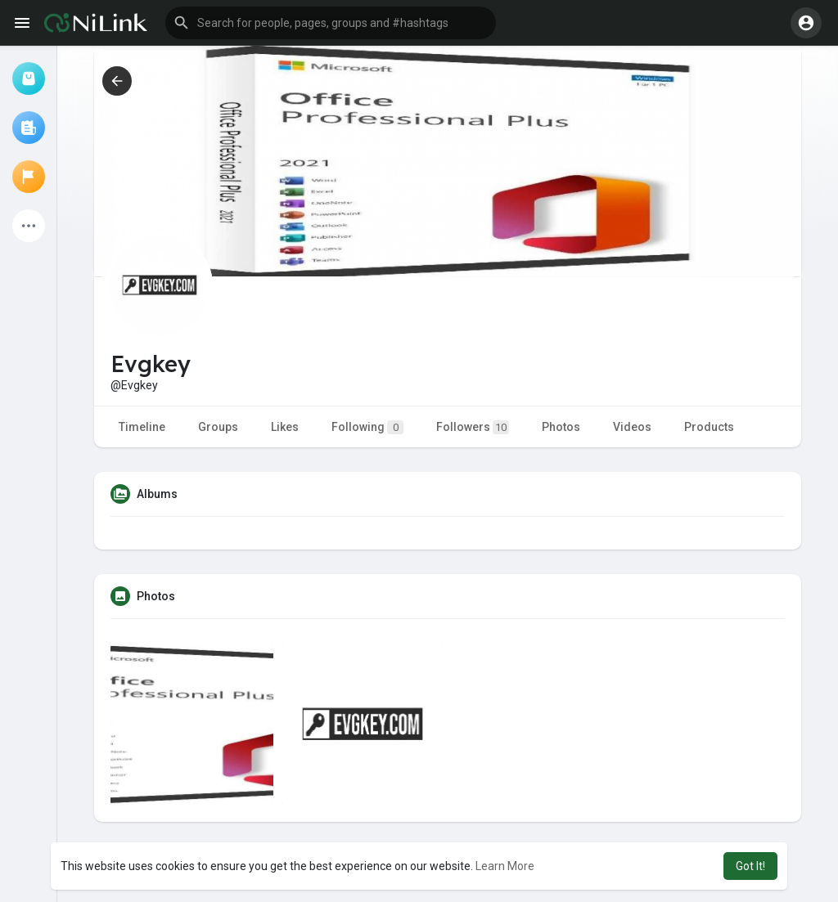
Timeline (142, 426)
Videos (632, 426)
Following (367, 427)
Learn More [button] (504, 866)
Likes (285, 426)
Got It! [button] (750, 866)
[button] (330, 23)
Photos (561, 426)
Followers (472, 427)
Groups (218, 426)
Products (709, 426)
